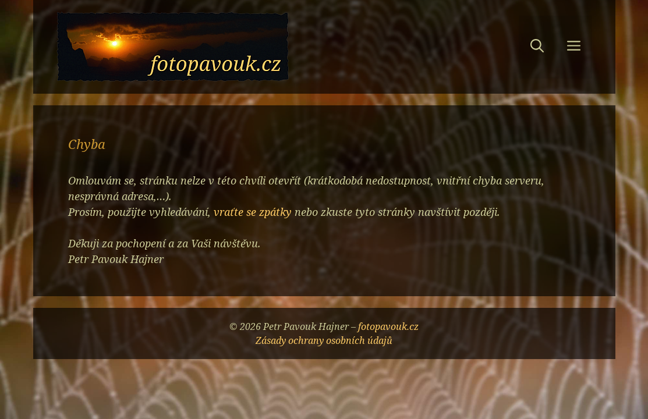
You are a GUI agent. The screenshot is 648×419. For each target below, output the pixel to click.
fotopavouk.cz (388, 326)
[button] (537, 47)
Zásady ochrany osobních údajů (324, 340)
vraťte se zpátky (253, 212)
